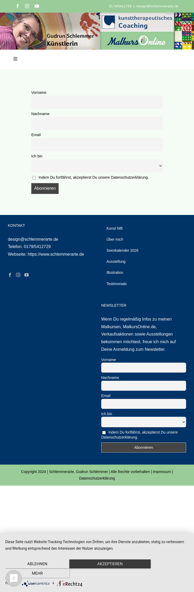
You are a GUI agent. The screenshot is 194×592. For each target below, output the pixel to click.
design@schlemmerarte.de (157, 6)
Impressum (162, 472)
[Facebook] (10, 275)
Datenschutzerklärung (97, 478)
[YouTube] (26, 275)
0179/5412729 (120, 6)
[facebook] (18, 6)
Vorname (39, 92)
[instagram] (27, 6)
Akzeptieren (97, 573)
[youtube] (36, 6)
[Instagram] (18, 275)
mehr (161, 573)
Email (36, 135)
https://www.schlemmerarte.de (56, 254)
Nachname (40, 114)
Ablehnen (33, 573)
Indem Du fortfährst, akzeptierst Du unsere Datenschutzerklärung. (94, 177)
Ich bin (36, 156)
